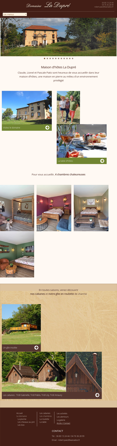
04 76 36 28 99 (107, 5)
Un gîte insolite (10, 347)
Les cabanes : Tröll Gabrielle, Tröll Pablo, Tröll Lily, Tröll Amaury (32, 395)
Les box (21, 425)
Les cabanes (44, 413)
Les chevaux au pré (26, 422)
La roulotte (44, 419)
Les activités (62, 413)
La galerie (61, 420)
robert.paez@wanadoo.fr (103, 7)
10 (69, 58)
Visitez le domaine (11, 127)
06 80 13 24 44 (107, 3)
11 (72, 58)
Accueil (19, 413)
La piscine (22, 419)
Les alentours (63, 416)
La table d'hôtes (65, 160)
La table (42, 422)
